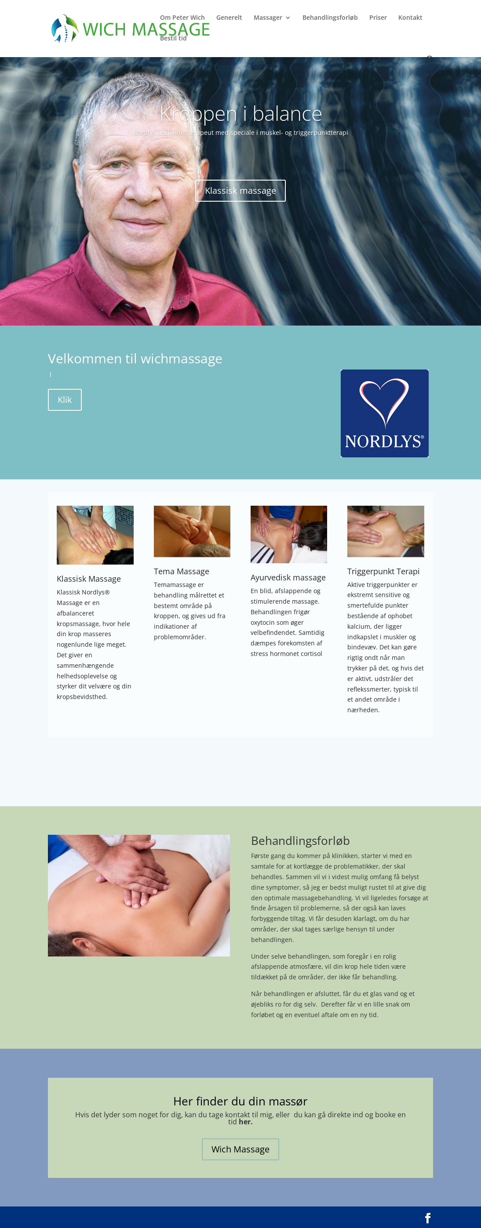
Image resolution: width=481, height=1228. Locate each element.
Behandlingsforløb (330, 18)
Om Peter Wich (182, 18)
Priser (378, 18)
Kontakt (410, 18)
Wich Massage (240, 1149)
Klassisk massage (240, 190)
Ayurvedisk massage (288, 577)
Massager (268, 18)
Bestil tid (173, 38)
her (245, 1122)
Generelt (229, 18)
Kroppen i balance (240, 113)
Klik (65, 400)
